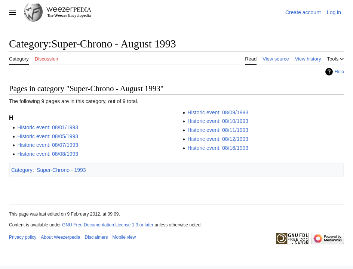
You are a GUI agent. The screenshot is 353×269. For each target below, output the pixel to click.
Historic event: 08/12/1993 (217, 139)
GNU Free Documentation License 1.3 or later (107, 225)
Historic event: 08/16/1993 (217, 148)
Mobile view (124, 237)
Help (339, 71)
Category (22, 170)
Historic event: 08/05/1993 (47, 136)
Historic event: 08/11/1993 (217, 130)
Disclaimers (96, 237)
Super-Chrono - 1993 (61, 170)
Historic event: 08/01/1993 (47, 127)
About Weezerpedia (60, 237)
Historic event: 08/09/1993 (217, 112)
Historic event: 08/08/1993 (47, 154)
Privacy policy (22, 237)
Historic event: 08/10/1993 (217, 121)
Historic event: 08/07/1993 (47, 145)
